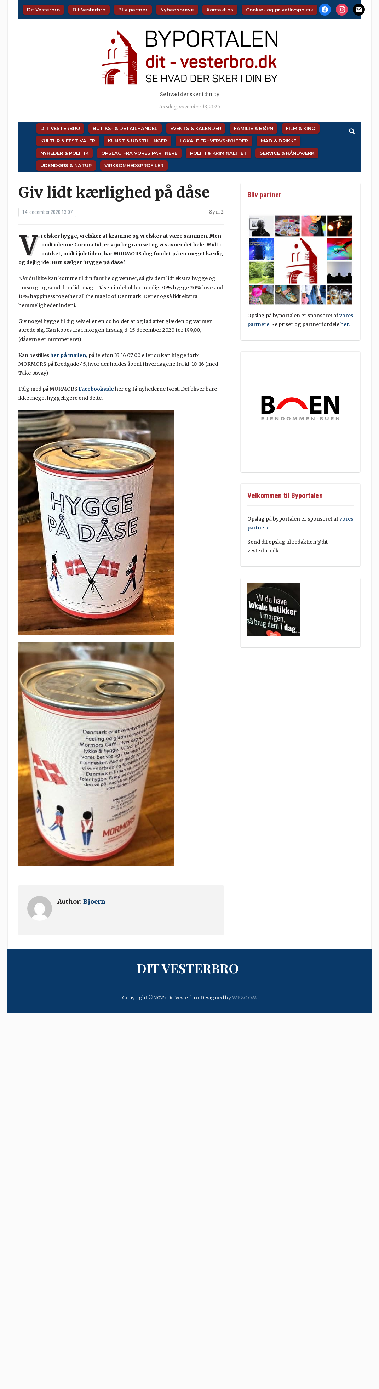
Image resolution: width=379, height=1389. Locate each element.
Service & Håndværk (287, 153)
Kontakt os (220, 9)
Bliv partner (133, 9)
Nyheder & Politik (64, 153)
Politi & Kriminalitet (218, 153)
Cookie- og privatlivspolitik (279, 9)
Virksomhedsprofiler (133, 165)
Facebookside (96, 389)
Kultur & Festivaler (67, 140)
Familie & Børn (253, 128)
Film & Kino (300, 128)
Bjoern (94, 901)
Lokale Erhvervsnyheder (214, 140)
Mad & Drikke (278, 140)
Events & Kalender (195, 128)
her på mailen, (68, 355)
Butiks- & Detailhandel (125, 128)
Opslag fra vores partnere (139, 153)
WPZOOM (244, 997)
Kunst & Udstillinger (137, 140)
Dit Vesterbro (43, 9)
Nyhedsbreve (177, 9)
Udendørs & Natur (66, 165)
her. (345, 324)
